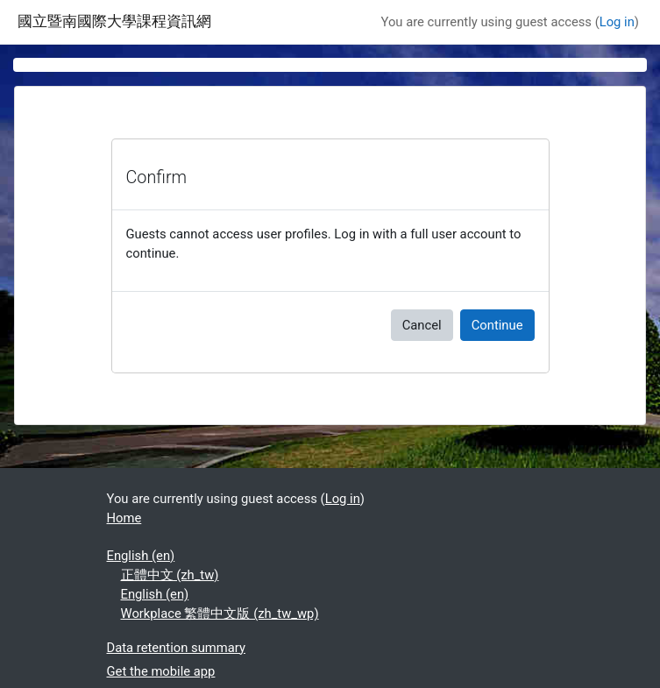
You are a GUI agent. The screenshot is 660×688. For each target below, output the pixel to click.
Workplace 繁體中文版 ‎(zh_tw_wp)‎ (220, 613)
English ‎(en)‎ (141, 556)
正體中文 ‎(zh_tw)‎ (170, 575)
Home (124, 518)
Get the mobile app (161, 671)
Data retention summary (176, 648)
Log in (617, 22)
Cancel (422, 325)
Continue (497, 325)
